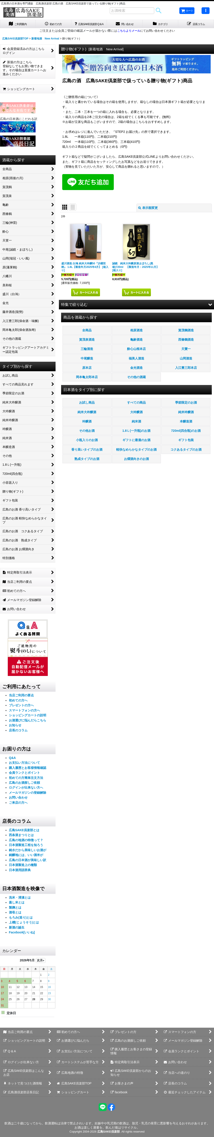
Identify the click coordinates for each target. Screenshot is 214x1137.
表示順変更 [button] (148, 213)
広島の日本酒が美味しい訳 (27, 865)
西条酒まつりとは (21, 840)
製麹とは (15, 912)
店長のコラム (18, 735)
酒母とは (15, 917)
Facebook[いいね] (22, 937)
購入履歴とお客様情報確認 (27, 772)
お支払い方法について (24, 768)
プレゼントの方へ (21, 710)
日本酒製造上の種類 (23, 870)
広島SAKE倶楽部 (108, 1131)
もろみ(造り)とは (21, 922)
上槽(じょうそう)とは (24, 927)
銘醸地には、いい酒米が (26, 860)
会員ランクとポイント (24, 778)
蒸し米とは (16, 907)
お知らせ (15, 730)
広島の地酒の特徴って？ (26, 845)
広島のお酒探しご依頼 (24, 787)
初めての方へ (18, 705)
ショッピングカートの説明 (27, 720)
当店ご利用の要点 (21, 700)
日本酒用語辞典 (20, 875)
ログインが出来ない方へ (26, 792)
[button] (206, 10)
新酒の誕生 (16, 932)
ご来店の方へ (18, 807)
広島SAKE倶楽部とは (24, 835)
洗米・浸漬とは (20, 902)
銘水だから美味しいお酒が (27, 855)
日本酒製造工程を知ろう (26, 850)
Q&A (12, 762)
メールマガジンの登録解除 (27, 797)
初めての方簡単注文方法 (26, 782)
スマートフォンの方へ (24, 715)
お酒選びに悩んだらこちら (27, 725)
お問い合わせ (18, 802)
